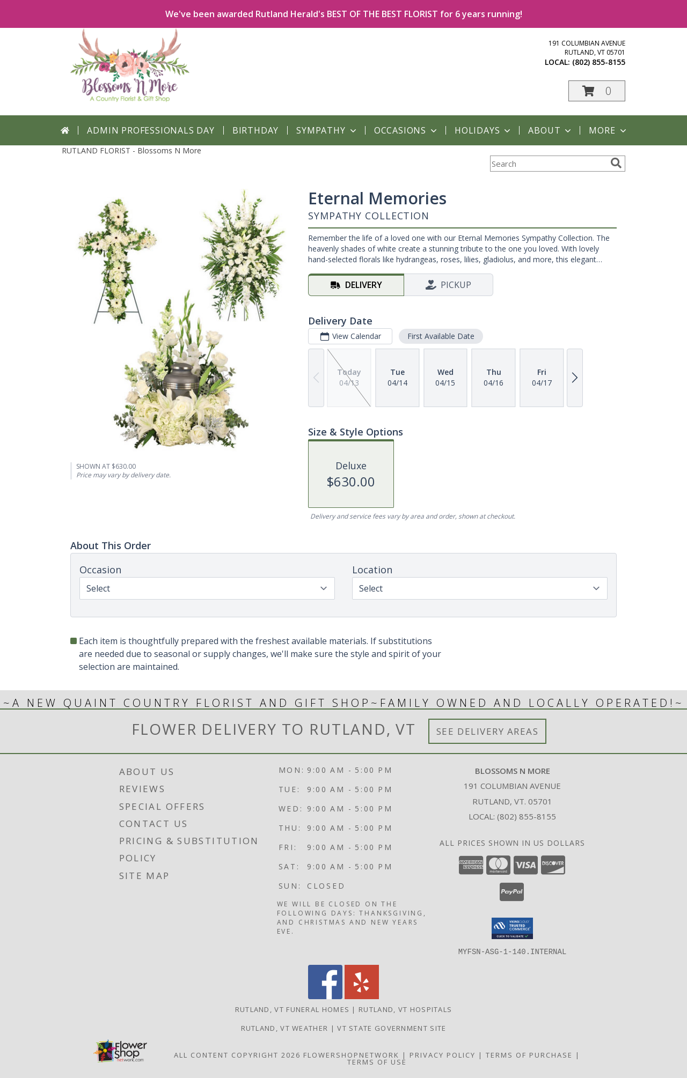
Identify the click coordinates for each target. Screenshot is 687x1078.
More (608, 130)
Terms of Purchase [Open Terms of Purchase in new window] (529, 1054)
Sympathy (327, 130)
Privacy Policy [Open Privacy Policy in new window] (443, 1054)
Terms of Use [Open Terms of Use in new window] (377, 1061)
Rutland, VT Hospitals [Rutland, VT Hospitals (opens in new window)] (405, 1009)
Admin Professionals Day (150, 130)
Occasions (406, 130)
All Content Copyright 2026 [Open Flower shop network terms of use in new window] (237, 1054)
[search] (616, 163)
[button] (596, 90)
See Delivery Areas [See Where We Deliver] (487, 731)
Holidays (484, 130)
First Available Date (440, 336)
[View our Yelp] (362, 996)
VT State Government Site (391, 1027)
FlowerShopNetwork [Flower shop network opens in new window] (351, 1054)
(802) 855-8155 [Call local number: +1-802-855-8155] (598, 62)
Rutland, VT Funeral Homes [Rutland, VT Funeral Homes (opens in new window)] (292, 1009)
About (550, 130)
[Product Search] (548, 163)
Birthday (255, 130)
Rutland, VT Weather (284, 1027)
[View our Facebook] (325, 996)
